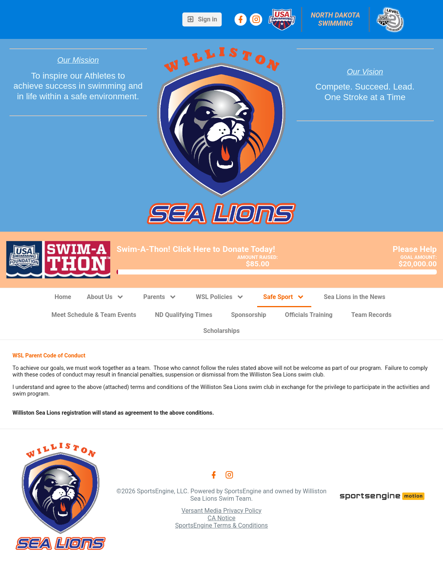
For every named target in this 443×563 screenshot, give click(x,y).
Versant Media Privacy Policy (221, 510)
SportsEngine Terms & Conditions (221, 525)
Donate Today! (248, 249)
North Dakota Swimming (336, 19)
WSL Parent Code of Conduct (48, 355)
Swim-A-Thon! (143, 249)
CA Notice (221, 518)
